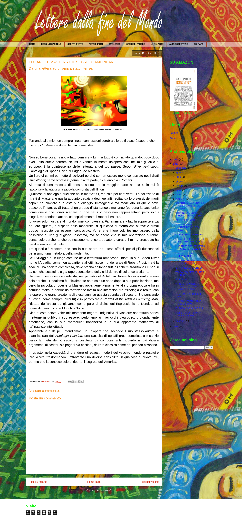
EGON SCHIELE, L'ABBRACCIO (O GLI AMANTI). (188, 227)
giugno (180, 181)
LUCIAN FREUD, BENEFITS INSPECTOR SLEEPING (190, 247)
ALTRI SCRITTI (96, 44)
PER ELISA (181, 279)
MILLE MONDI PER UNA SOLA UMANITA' (188, 314)
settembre (181, 167)
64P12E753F (114, 44)
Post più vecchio (150, 481)
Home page (94, 481)
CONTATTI (198, 44)
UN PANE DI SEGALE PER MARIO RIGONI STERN (189, 214)
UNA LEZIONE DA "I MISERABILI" (185, 254)
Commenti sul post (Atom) (98, 490)
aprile (179, 190)
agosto (180, 172)
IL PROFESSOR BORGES (189, 267)
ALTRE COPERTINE (178, 44)
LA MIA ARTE (157, 44)
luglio (179, 176)
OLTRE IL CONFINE (185, 220)
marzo (179, 194)
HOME (32, 44)
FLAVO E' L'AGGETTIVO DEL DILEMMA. (188, 302)
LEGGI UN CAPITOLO (51, 44)
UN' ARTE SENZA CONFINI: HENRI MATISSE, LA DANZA (189, 206)
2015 (176, 164)
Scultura (174, 133)
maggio (180, 185)
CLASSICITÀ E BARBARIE (189, 234)
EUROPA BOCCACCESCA (189, 308)
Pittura (173, 138)
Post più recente (38, 481)
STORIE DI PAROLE (135, 44)
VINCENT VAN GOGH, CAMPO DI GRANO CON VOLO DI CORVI (189, 287)
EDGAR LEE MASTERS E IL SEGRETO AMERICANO (190, 240)
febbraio (180, 199)
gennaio (180, 321)
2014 (176, 326)
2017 (176, 159)
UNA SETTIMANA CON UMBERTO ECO (187, 262)
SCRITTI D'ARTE (75, 44)
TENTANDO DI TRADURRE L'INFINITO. (189, 273)
